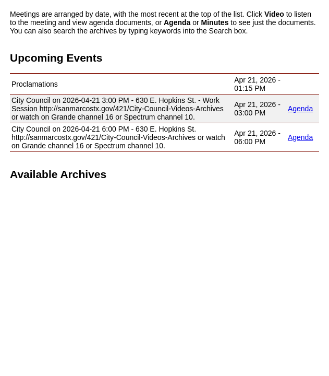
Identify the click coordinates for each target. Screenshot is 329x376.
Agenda (300, 108)
